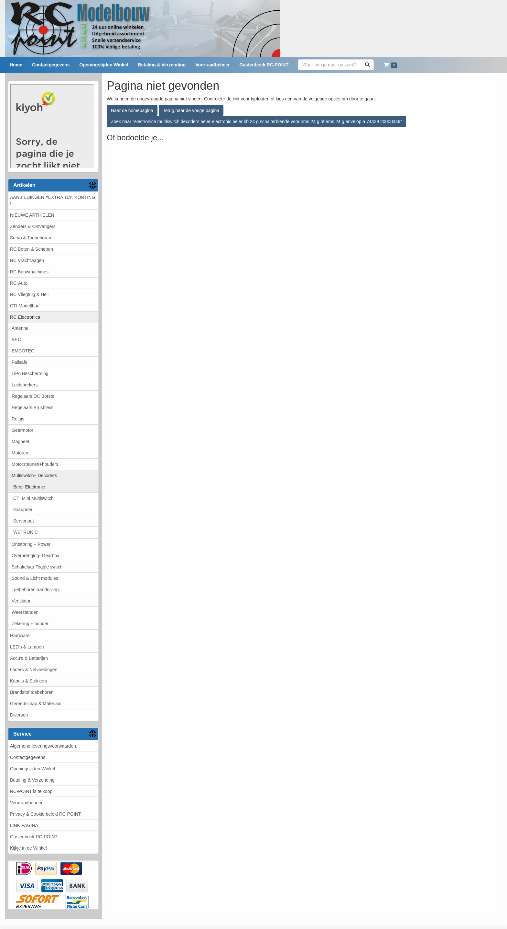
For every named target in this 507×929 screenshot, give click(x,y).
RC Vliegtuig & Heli (29, 294)
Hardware (20, 635)
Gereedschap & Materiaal (35, 703)
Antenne (20, 328)
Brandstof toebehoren (32, 692)
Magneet (20, 441)
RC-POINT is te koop (31, 791)
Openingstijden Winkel (32, 768)
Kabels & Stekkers (28, 680)
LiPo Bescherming (30, 373)
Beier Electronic (29, 486)
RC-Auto (18, 283)
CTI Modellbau (24, 305)
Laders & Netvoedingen (33, 669)
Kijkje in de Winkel (28, 848)
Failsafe (19, 362)
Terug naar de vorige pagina (191, 110)
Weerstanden (25, 612)
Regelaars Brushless (32, 407)
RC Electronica (25, 317)
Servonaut (23, 520)
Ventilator (21, 600)
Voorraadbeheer (26, 802)
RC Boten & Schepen (31, 249)
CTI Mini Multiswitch (33, 498)
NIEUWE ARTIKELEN (32, 215)
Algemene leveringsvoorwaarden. (43, 746)
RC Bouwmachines (29, 271)
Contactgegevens (27, 757)
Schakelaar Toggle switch (37, 566)
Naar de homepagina (132, 110)
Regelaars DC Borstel (33, 396)
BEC (16, 339)
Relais (18, 418)
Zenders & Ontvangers (33, 226)
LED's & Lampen (27, 646)
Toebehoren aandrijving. (36, 589)
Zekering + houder (30, 623)
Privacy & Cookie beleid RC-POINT (45, 814)
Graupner (22, 509)
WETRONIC (25, 532)
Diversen (19, 714)
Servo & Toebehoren (30, 237)
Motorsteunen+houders (35, 464)
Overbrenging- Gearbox (35, 555)
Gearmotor (22, 430)
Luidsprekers (25, 384)
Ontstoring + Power (31, 544)
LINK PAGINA (24, 825)
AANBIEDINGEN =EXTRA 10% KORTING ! (52, 200)
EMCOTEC (23, 350)
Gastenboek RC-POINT (34, 836)
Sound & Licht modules (35, 578)
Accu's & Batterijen (29, 658)
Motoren (20, 452)
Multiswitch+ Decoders (34, 475)
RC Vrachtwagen (27, 260)
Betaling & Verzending (32, 780)
